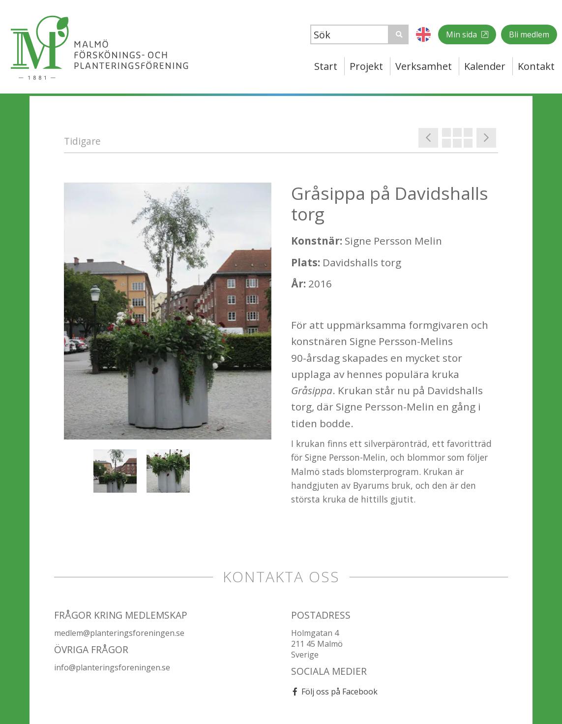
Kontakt (536, 66)
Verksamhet (423, 66)
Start (325, 66)
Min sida (462, 34)
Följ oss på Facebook (339, 691)
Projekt (366, 66)
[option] (167, 311)
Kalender (484, 66)
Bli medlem (529, 34)
